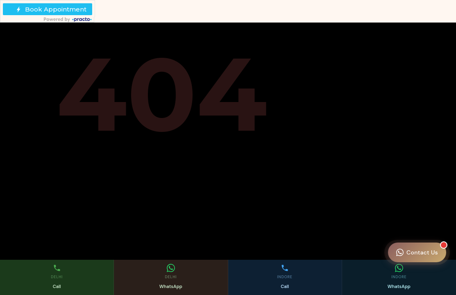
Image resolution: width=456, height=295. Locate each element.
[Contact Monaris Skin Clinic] (417, 252)
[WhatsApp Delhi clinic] (171, 277)
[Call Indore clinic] (285, 277)
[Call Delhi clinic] (57, 277)
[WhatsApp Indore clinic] (399, 277)
